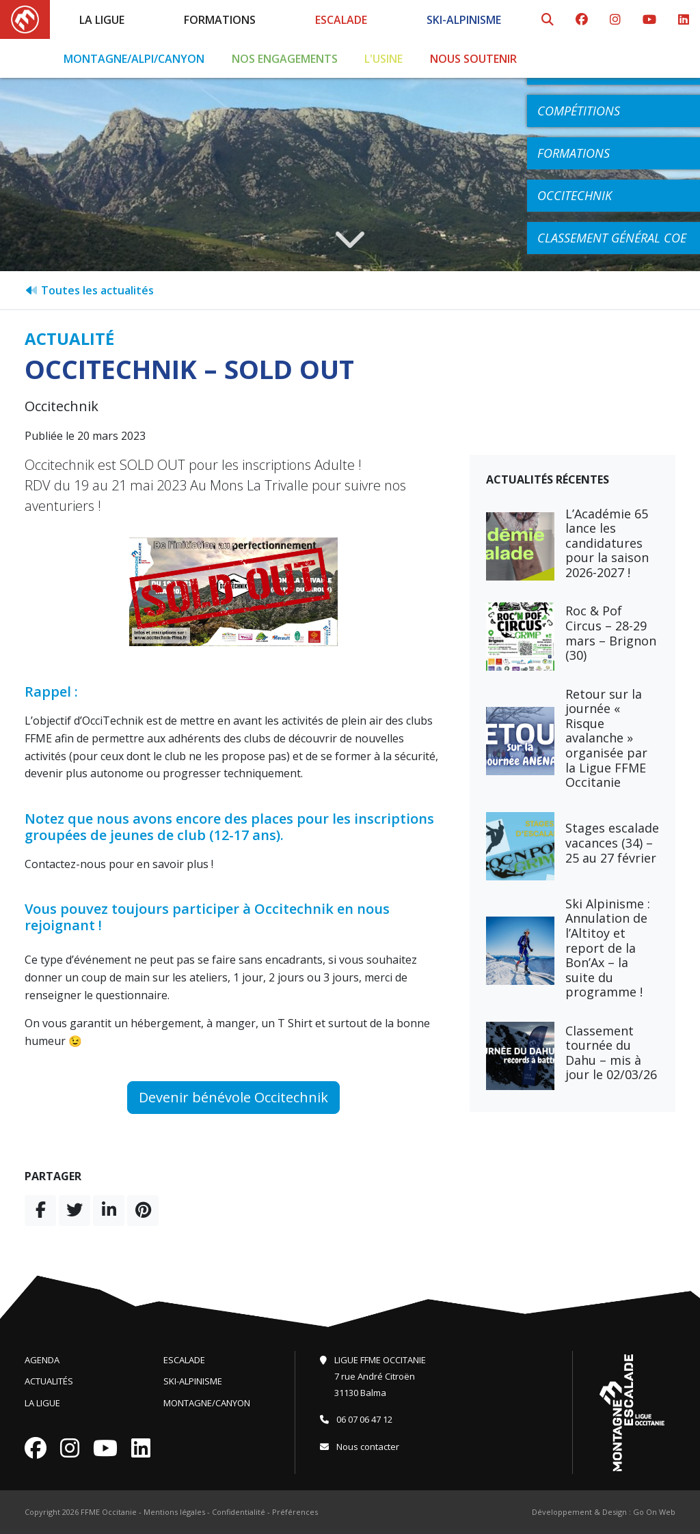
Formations (220, 19)
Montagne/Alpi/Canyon (134, 58)
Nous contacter (359, 1446)
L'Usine (383, 58)
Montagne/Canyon (206, 1403)
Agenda (42, 1360)
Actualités (49, 1381)
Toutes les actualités (89, 290)
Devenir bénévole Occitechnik (233, 1097)
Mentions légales (174, 1512)
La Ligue (101, 19)
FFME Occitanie (109, 1512)
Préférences (295, 1512)
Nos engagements (285, 58)
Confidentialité (238, 1512)
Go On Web (654, 1512)
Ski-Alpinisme (464, 19)
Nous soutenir (473, 58)
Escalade (341, 19)
